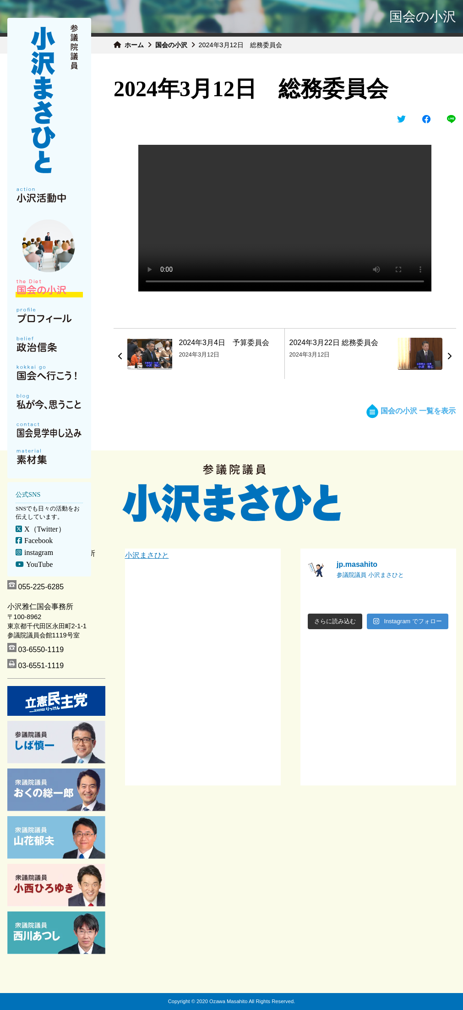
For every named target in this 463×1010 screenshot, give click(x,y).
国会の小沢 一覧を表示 (411, 411)
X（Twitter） (44, 529)
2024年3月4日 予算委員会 (224, 342)
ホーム (134, 45)
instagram (38, 552)
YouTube (39, 564)
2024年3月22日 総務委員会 (334, 342)
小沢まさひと (147, 555)
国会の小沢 (171, 45)
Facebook (38, 540)
